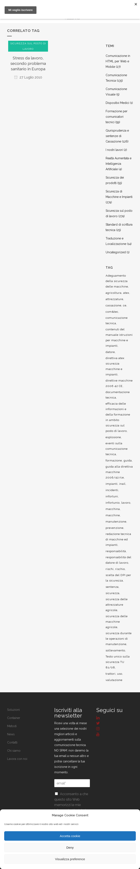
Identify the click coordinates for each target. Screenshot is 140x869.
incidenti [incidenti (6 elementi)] (112, 490)
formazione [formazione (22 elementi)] (114, 460)
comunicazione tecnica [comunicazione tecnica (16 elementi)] (117, 320)
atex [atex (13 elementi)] (126, 292)
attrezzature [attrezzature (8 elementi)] (114, 299)
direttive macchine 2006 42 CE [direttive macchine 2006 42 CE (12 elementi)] (119, 383)
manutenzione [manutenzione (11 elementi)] (116, 521)
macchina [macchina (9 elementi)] (113, 509)
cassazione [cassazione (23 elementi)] (113, 305)
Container (13, 718)
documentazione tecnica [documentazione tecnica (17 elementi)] (118, 395)
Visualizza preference (70, 859)
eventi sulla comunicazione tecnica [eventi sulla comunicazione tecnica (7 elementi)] (117, 449)
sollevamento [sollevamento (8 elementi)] (115, 650)
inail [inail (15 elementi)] (122, 483)
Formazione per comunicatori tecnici (116, 117)
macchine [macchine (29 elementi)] (113, 515)
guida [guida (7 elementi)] (128, 460)
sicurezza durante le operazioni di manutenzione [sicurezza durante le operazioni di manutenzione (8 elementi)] (119, 639)
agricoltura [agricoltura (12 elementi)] (114, 292)
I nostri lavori (114, 150)
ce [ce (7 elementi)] (124, 305)
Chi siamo (14, 750)
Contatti (12, 742)
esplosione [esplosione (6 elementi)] (113, 437)
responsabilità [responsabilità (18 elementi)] (116, 551)
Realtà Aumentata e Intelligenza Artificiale (118, 164)
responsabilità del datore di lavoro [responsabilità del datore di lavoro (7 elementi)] (118, 560)
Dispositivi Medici (117, 103)
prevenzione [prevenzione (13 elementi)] (114, 527)
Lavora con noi (17, 759)
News (11, 734)
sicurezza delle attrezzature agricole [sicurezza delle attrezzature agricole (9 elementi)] (117, 605)
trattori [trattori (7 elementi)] (110, 673)
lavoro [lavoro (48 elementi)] (125, 502)
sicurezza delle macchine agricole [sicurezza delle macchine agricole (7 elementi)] (117, 622)
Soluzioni (13, 709)
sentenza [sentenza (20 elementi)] (112, 586)
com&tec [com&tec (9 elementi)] (112, 311)
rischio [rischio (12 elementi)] (120, 569)
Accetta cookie (70, 836)
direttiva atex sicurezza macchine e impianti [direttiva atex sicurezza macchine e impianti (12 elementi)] (115, 366)
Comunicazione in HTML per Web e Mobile (118, 61)
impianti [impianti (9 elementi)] (112, 483)
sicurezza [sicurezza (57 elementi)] (112, 593)
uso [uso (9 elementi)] (119, 673)
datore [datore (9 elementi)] (110, 352)
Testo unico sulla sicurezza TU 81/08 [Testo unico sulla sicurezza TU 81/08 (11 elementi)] (118, 662)
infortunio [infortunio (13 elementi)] (113, 502)
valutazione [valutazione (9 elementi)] (114, 680)
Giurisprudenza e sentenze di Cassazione (117, 136)
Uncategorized (116, 252)
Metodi (12, 726)
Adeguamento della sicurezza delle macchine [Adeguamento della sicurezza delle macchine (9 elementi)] (117, 281)
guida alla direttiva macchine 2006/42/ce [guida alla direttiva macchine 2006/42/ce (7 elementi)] (119, 472)
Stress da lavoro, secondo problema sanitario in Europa (28, 63)
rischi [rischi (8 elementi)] (110, 569)
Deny (70, 847)
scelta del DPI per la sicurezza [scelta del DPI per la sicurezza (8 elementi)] (118, 578)
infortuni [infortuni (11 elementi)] (112, 496)
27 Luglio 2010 (28, 77)
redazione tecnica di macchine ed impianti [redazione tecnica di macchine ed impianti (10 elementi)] (118, 539)
